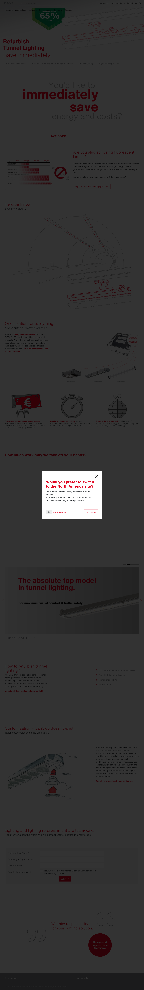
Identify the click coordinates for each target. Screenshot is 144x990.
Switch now (91, 512)
